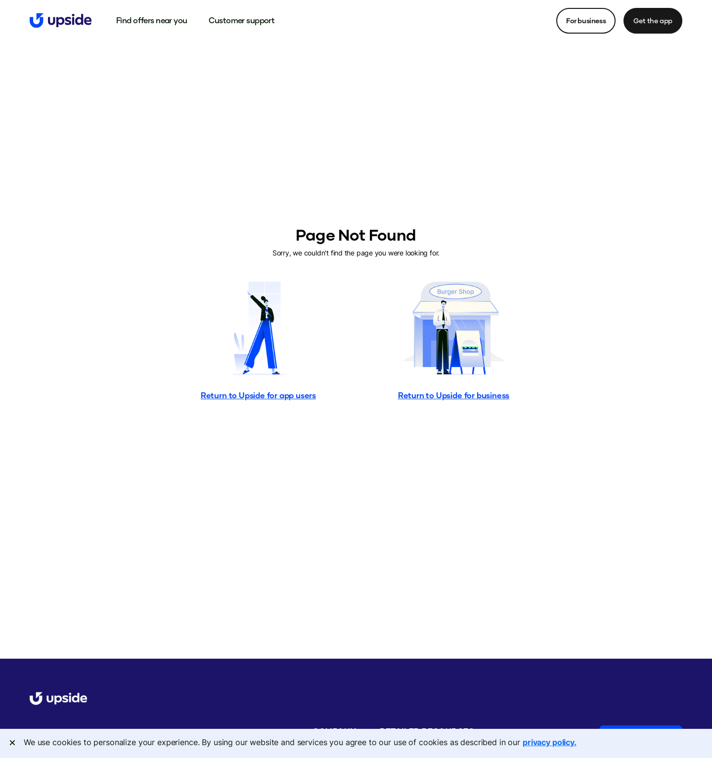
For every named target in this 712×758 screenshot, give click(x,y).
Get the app (652, 20)
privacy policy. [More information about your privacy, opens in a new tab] (550, 742)
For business (586, 20)
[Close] (12, 743)
